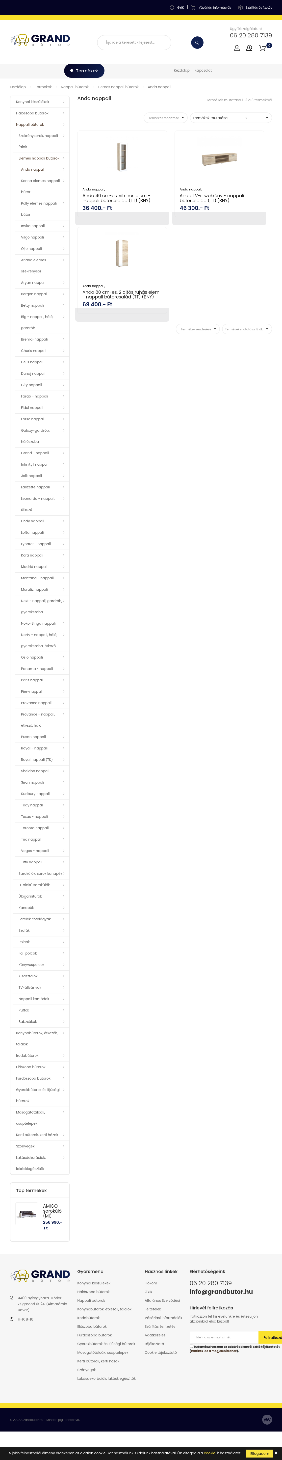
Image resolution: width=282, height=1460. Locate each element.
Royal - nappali (34, 748)
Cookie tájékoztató (161, 1352)
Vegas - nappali (35, 850)
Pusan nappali (33, 736)
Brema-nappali (34, 339)
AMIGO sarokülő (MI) (52, 1211)
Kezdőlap (182, 70)
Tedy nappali (32, 805)
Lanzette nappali (35, 487)
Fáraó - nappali (34, 396)
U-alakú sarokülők (34, 884)
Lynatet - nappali (36, 543)
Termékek (43, 86)
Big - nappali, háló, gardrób (37, 322)
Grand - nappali (35, 453)
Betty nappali (32, 305)
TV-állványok (30, 987)
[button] (262, 48)
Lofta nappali (32, 532)
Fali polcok (28, 953)
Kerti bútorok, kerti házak (37, 1134)
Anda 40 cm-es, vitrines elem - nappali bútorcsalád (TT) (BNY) (107, 202)
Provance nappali (36, 702)
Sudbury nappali (35, 793)
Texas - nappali (34, 816)
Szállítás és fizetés (160, 1326)
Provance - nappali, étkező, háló (38, 720)
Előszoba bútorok (31, 1066)
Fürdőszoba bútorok (33, 1078)
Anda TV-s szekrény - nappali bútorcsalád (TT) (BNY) (173, 200)
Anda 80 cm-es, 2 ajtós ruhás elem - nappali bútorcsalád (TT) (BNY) (239, 202)
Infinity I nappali (34, 464)
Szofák (24, 930)
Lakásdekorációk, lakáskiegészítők (31, 1163)
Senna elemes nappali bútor (40, 186)
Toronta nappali (35, 827)
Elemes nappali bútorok (118, 86)
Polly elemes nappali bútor (39, 209)
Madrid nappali (34, 566)
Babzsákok (28, 1021)
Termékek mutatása (228, 117)
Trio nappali (31, 839)
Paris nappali (32, 680)
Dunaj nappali (33, 373)
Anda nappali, (93, 189)
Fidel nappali (32, 407)
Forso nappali (33, 419)
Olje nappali (31, 248)
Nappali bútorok (75, 86)
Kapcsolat (203, 70)
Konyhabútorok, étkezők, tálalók (37, 1039)
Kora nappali (32, 555)
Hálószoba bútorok (32, 113)
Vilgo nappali (32, 237)
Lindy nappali (32, 521)
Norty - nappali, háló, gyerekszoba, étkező (39, 640)
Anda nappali (159, 86)
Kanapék (26, 907)
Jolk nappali (31, 475)
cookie (209, 1453)
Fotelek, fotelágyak (35, 919)
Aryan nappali (33, 282)
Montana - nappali (37, 578)
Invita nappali (33, 225)
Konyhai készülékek (32, 101)
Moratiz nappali (34, 589)
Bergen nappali (34, 294)
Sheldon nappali (35, 771)
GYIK (149, 1291)
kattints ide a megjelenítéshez (214, 1351)
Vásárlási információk (163, 1317)
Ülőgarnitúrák (30, 896)
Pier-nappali (32, 691)
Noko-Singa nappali (38, 623)
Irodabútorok (27, 1055)
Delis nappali (32, 362)
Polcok (24, 941)
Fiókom (151, 1283)
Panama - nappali (37, 668)
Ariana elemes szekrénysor (33, 266)
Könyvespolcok (32, 964)
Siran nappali (32, 782)
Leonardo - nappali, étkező (38, 504)
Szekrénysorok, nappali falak (38, 141)
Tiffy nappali (31, 862)
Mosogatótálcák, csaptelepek (30, 1118)
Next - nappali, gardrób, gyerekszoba (41, 606)
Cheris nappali (33, 350)
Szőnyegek (25, 1146)
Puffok (24, 1010)
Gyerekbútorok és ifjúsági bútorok (38, 1095)
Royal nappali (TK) (37, 759)
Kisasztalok (28, 976)
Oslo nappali (32, 657)
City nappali (31, 384)
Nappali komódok (34, 998)
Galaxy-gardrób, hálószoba (35, 436)
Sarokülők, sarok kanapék (40, 873)
